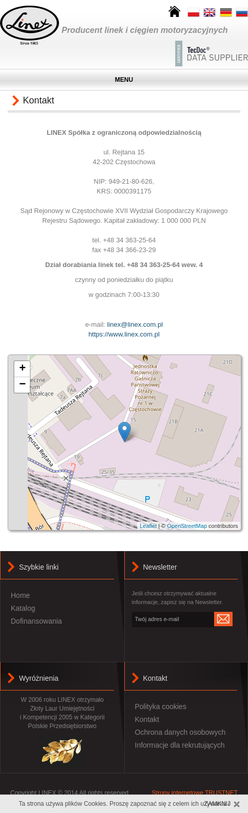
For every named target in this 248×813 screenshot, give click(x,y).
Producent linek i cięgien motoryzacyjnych (145, 30)
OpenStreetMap (187, 526)
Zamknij (217, 803)
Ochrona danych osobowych (180, 732)
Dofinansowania (36, 621)
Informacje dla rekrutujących (180, 745)
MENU (124, 79)
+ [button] (22, 369)
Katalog (23, 608)
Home (20, 595)
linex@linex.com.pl (135, 324)
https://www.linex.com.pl (124, 334)
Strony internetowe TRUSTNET (195, 793)
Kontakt (155, 678)
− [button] (22, 385)
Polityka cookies (160, 706)
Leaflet (148, 526)
